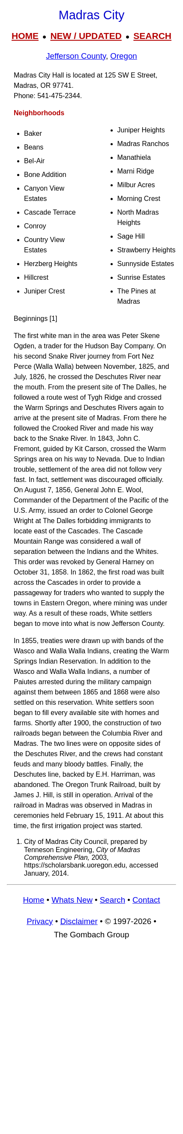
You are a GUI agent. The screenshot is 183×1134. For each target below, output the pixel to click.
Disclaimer (78, 921)
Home (33, 899)
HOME (25, 36)
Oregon (123, 55)
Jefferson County (76, 55)
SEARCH (152, 36)
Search (112, 899)
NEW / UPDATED (85, 36)
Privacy (40, 921)
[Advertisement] (91, 1040)
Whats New (72, 899)
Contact (146, 899)
